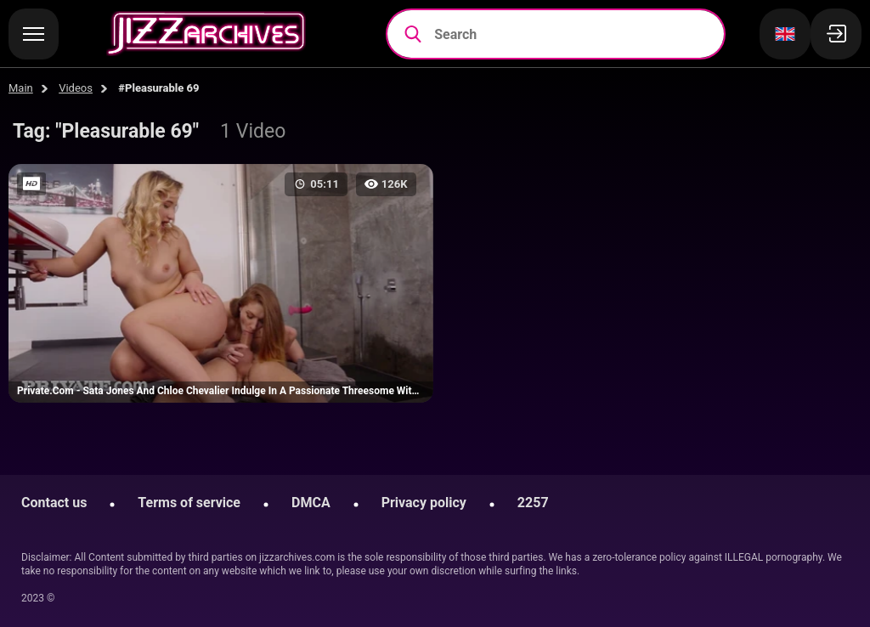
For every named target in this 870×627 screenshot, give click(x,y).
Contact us (54, 502)
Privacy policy (423, 502)
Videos (76, 88)
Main (20, 88)
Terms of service (189, 502)
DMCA (310, 502)
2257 (533, 502)
